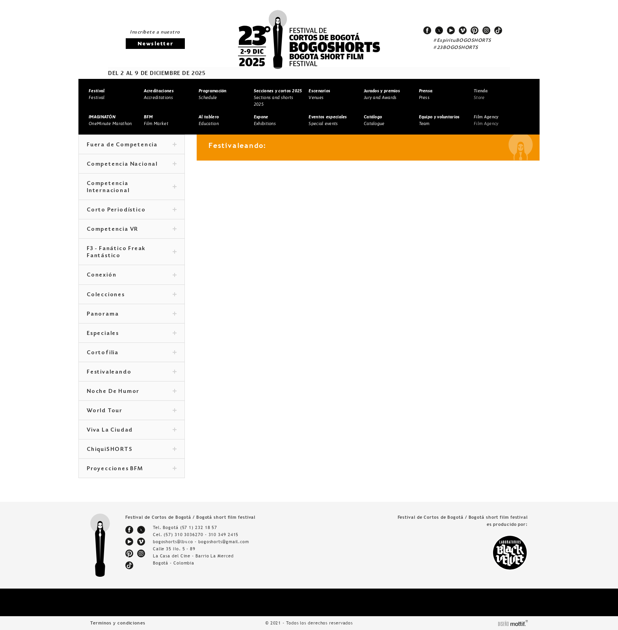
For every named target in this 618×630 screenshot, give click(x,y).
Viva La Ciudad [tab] (132, 430)
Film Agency (486, 120)
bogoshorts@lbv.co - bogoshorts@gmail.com (201, 541)
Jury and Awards (382, 94)
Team (439, 120)
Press (426, 94)
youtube (451, 30)
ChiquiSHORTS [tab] (132, 449)
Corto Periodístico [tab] (132, 210)
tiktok (498, 30)
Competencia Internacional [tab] (132, 187)
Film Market (156, 120)
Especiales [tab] (132, 333)
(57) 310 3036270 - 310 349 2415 (201, 534)
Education (209, 120)
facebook (427, 30)
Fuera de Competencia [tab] (132, 145)
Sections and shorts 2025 (278, 97)
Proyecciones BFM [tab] (132, 469)
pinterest (474, 30)
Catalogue (374, 120)
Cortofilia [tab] (132, 353)
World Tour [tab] (132, 411)
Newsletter (155, 44)
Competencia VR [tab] (132, 229)
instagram (486, 30)
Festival (96, 94)
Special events (328, 120)
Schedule (213, 94)
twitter (439, 30)
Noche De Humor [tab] (132, 391)
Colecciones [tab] (132, 295)
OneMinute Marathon (110, 120)
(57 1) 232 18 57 (198, 527)
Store (481, 94)
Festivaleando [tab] (132, 372)
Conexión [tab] (132, 275)
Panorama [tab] (132, 314)
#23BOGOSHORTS (455, 47)
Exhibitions (265, 120)
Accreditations (159, 94)
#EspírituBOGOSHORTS (462, 40)
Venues (319, 94)
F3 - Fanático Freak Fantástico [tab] (132, 252)
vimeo (463, 30)
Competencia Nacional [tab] (132, 164)
